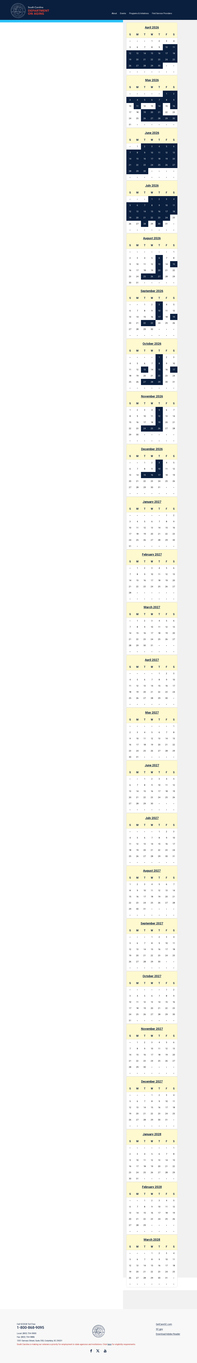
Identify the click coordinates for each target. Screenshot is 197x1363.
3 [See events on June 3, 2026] (152, 146)
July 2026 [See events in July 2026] (152, 185)
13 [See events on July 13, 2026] (137, 211)
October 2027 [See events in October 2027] (152, 976)
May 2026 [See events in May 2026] (152, 80)
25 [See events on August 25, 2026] (144, 276)
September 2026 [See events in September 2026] (152, 291)
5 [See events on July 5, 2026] (130, 205)
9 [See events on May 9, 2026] (173, 100)
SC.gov (159, 1329)
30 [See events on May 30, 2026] (174, 118)
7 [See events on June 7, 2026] (130, 152)
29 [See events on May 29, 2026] (166, 118)
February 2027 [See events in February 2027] (152, 554)
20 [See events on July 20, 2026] (137, 217)
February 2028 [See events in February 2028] (152, 1187)
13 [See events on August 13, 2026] (159, 264)
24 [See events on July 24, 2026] (166, 217)
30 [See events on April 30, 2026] (159, 66)
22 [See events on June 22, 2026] (137, 165)
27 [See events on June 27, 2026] (174, 165)
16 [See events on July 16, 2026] (159, 211)
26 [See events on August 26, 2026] (152, 276)
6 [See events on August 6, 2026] (159, 258)
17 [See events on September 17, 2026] (159, 317)
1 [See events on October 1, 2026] (159, 357)
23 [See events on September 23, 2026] (152, 323)
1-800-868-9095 (30, 1327)
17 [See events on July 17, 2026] (166, 211)
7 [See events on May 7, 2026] (159, 100)
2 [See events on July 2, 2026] (159, 199)
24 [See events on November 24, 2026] (144, 428)
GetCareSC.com (164, 1324)
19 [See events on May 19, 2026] (144, 112)
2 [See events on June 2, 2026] (144, 146)
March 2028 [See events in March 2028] (152, 1239)
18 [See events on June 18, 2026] (159, 159)
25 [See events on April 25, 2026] (174, 59)
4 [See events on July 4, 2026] (173, 199)
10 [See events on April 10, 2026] (166, 47)
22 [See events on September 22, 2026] (144, 323)
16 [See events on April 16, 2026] (159, 53)
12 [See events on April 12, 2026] (130, 53)
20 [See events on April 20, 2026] (137, 59)
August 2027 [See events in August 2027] (152, 870)
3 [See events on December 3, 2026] (159, 463)
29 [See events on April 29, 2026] (152, 66)
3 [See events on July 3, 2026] (166, 199)
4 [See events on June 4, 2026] (159, 146)
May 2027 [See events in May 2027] (152, 712)
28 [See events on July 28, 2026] (144, 224)
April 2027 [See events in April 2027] (152, 660)
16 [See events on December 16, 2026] (152, 475)
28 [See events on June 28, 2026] (130, 171)
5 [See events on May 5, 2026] (144, 100)
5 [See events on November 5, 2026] (159, 410)
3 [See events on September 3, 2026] (159, 304)
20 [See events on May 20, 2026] (152, 112)
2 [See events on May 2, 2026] (173, 94)
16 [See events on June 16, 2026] (144, 159)
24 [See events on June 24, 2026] (152, 165)
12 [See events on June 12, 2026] (166, 152)
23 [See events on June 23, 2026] (144, 165)
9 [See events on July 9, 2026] (159, 205)
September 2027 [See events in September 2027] (152, 923)
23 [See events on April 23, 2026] (159, 59)
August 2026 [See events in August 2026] (152, 238)
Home (34, 10)
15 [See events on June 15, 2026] (137, 159)
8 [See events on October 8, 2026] (159, 363)
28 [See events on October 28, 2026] (152, 382)
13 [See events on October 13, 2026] (144, 369)
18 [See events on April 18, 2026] (174, 53)
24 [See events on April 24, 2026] (166, 59)
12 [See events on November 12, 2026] (159, 416)
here (109, 1344)
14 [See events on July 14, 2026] (144, 211)
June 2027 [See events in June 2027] (152, 765)
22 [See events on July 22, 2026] (152, 217)
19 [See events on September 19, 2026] (174, 317)
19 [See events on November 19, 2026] (159, 422)
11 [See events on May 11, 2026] (137, 106)
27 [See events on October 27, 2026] (144, 382)
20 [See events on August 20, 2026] (159, 270)
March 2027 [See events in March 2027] (152, 607)
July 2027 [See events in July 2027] (152, 818)
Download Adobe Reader (168, 1334)
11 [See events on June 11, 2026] (159, 152)
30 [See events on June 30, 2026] (144, 171)
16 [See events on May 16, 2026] (174, 106)
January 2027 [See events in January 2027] (152, 502)
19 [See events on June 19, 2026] (166, 159)
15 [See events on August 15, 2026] (174, 264)
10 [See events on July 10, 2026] (166, 205)
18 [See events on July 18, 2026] (174, 211)
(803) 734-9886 (28, 1337)
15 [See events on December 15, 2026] (144, 475)
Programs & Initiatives (139, 13)
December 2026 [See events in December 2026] (152, 449)
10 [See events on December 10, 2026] (159, 469)
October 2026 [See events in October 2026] (152, 343)
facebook (91, 1350)
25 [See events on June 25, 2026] (159, 165)
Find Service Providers (162, 13)
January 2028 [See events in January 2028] (152, 1134)
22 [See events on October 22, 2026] (159, 376)
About (114, 13)
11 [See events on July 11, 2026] (174, 205)
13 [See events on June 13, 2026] (174, 152)
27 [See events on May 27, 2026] (152, 118)
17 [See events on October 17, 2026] (174, 369)
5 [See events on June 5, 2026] (166, 146)
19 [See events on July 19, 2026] (130, 217)
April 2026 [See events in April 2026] (152, 27)
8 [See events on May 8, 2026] (166, 100)
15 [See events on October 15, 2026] (159, 369)
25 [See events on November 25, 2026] (152, 428)
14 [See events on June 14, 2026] (130, 159)
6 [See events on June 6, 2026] (173, 146)
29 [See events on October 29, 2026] (159, 382)
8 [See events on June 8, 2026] (137, 152)
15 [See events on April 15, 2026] (152, 53)
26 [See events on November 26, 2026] (159, 428)
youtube (105, 1350)
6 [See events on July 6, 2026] (137, 205)
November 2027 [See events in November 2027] (152, 1029)
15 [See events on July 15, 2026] (152, 211)
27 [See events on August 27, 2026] (159, 276)
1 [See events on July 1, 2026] (152, 199)
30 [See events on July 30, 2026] (159, 224)
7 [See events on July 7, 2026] (144, 205)
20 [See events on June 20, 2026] (174, 159)
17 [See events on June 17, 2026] (152, 159)
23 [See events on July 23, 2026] (159, 217)
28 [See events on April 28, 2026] (144, 66)
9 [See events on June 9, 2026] (144, 152)
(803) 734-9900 (29, 1333)
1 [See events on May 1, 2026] (166, 94)
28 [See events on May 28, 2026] (159, 118)
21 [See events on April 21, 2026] (144, 59)
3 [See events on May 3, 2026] (130, 100)
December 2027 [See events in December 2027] (152, 1081)
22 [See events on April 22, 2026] (152, 59)
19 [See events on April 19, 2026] (130, 59)
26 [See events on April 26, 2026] (130, 66)
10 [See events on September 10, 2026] (159, 311)
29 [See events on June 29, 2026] (137, 171)
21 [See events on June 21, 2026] (130, 165)
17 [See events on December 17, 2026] (159, 475)
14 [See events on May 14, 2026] (159, 106)
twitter (97, 1350)
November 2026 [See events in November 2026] (152, 396)
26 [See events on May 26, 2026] (144, 118)
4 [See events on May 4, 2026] (137, 100)
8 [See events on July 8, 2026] (152, 205)
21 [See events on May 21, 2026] (159, 112)
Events (123, 13)
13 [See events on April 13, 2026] (137, 53)
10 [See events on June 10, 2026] (152, 152)
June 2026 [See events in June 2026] (152, 133)
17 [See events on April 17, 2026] (166, 53)
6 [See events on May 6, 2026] (152, 100)
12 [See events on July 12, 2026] (130, 211)
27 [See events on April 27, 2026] (137, 66)
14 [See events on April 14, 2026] (144, 53)
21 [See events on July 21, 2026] (144, 217)
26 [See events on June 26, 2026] (166, 165)
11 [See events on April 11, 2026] (174, 47)
